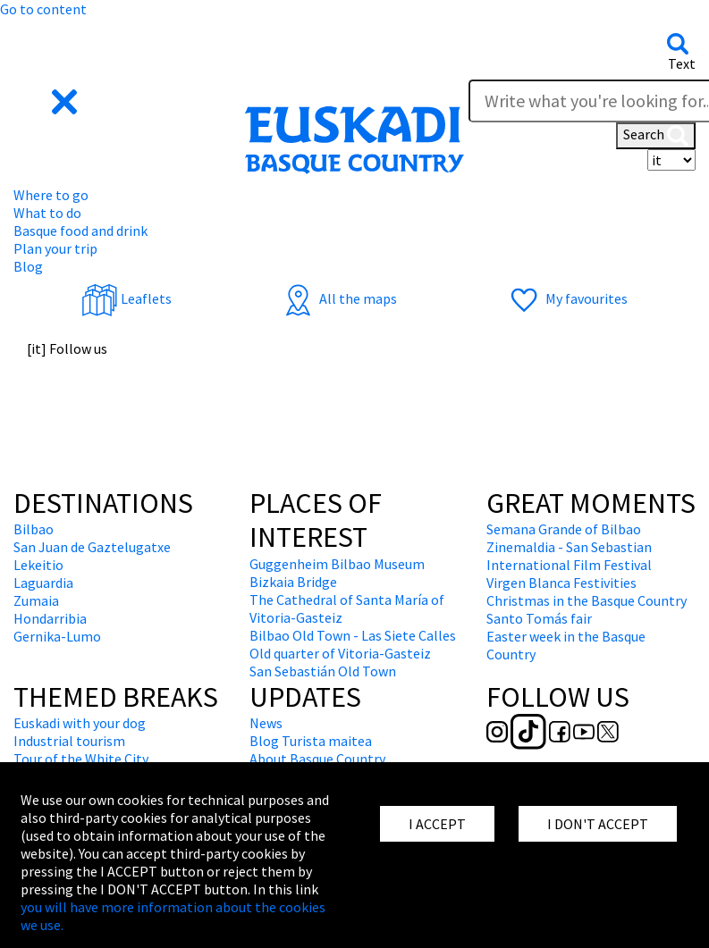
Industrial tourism (69, 741)
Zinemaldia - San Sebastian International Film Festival (569, 556)
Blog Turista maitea (310, 741)
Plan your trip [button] (55, 248)
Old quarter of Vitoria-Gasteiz (340, 653)
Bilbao (33, 529)
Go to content (43, 9)
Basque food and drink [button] (80, 230)
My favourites (567, 298)
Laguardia (43, 582)
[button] (46, 100)
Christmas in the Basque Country (586, 600)
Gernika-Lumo (57, 636)
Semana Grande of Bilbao (563, 529)
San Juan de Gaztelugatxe (92, 547)
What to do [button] (47, 213)
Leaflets (126, 298)
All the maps (338, 298)
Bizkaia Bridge (293, 582)
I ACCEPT (437, 824)
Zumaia (36, 600)
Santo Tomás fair (539, 618)
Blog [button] (28, 266)
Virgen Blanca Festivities (561, 582)
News (266, 723)
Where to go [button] (51, 195)
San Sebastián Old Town (322, 671)
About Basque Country (317, 759)
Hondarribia (50, 618)
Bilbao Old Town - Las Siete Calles (352, 635)
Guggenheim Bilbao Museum (337, 564)
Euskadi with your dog (79, 723)
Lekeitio (38, 565)
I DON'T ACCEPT (597, 824)
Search (655, 136)
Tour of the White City (80, 759)
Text (682, 63)
